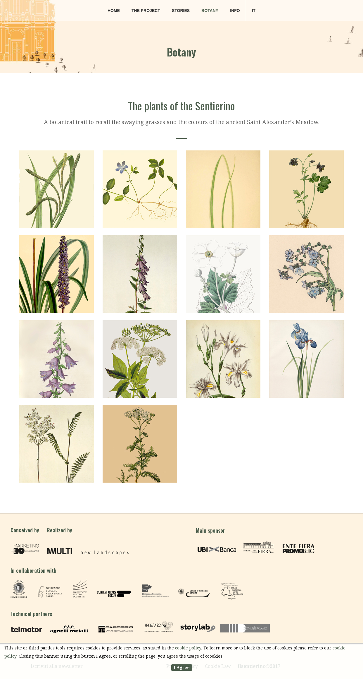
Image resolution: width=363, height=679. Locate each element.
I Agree (182, 667)
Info (235, 10)
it (253, 10)
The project (146, 10)
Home (114, 10)
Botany (209, 10)
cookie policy (188, 648)
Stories (181, 10)
